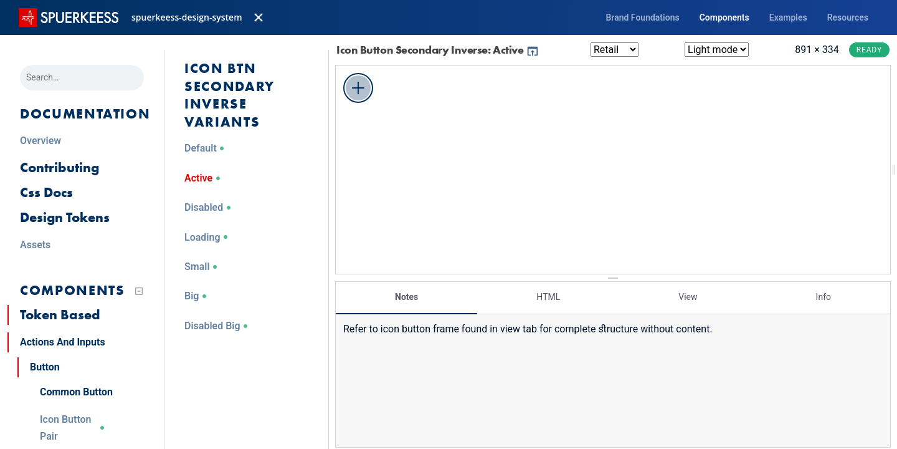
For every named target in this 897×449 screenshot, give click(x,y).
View (687, 296)
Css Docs (46, 192)
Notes (406, 296)
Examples (788, 17)
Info (823, 296)
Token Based (60, 315)
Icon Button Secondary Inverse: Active (437, 49)
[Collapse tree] (139, 291)
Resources (847, 17)
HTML (548, 296)
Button (45, 367)
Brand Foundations (642, 17)
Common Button (76, 392)
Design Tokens (65, 217)
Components (724, 17)
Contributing (59, 167)
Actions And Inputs (62, 342)
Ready (869, 50)
